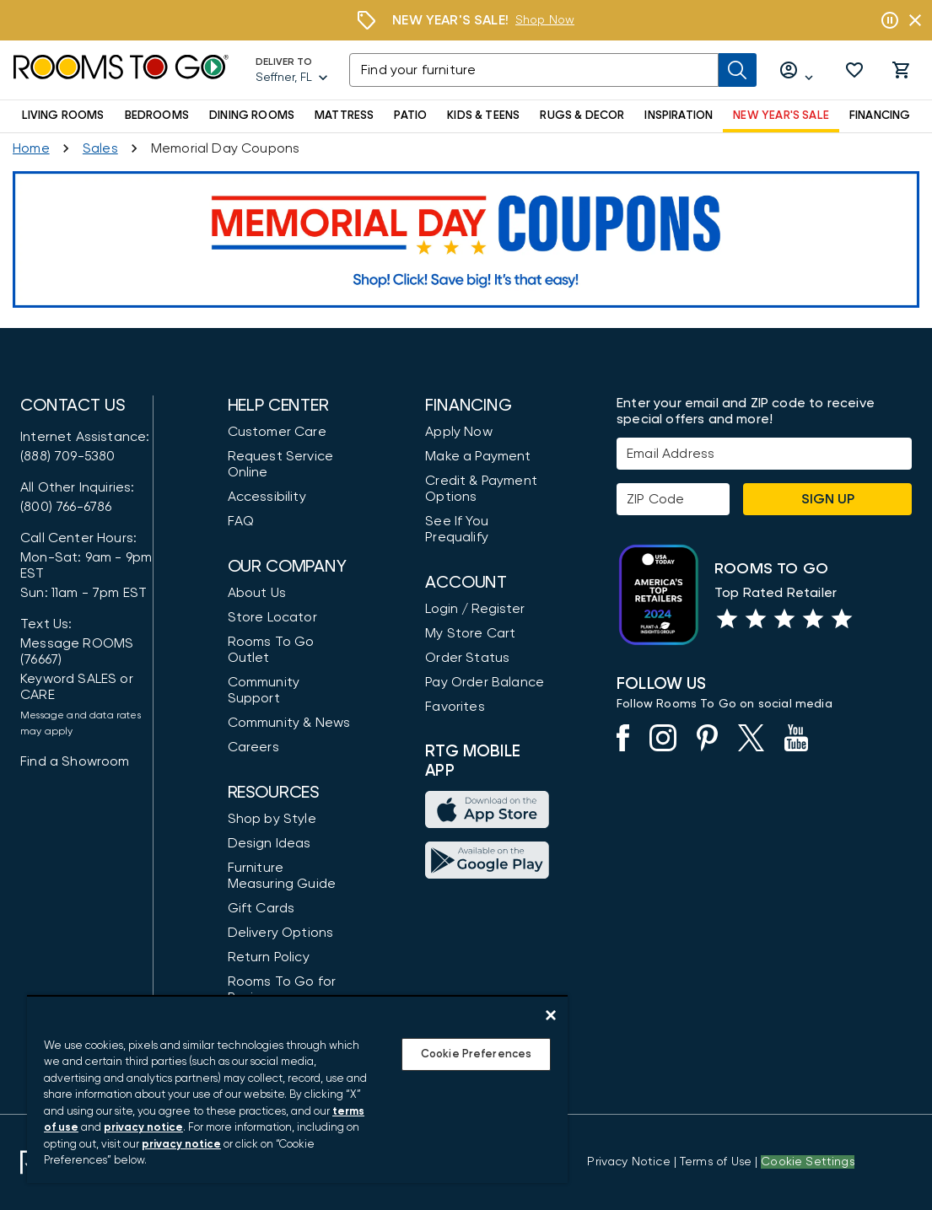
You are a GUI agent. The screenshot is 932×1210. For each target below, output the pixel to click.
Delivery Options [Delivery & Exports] (281, 932)
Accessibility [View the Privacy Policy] (267, 496)
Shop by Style (272, 818)
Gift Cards (261, 908)
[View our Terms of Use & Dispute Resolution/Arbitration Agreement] (716, 1162)
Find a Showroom (75, 761)
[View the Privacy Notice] (628, 1162)
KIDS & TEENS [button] (483, 115)
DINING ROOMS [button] (251, 115)
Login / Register (475, 609)
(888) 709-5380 (67, 456)
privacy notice (143, 1127)
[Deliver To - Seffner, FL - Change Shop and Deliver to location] (292, 70)
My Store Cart (470, 633)
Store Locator (272, 617)
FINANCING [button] (880, 115)
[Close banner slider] (915, 20)
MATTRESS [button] (344, 115)
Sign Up (827, 499)
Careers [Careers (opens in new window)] (253, 747)
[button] (854, 70)
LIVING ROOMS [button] (63, 115)
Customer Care (277, 431)
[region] (297, 1089)
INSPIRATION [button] (678, 115)
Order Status (467, 657)
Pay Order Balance (484, 682)
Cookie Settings (807, 1162)
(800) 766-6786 (65, 507)
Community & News (289, 722)
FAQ (241, 521)
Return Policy (269, 957)
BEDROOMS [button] (157, 115)
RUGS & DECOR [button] (582, 115)
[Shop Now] (544, 21)
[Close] (551, 1015)
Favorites (455, 706)
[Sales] (100, 148)
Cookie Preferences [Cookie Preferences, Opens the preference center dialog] (476, 1054)
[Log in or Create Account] (797, 70)
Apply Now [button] (459, 431)
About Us (257, 593)
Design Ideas (269, 843)
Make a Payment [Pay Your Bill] (478, 456)
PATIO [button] (410, 115)
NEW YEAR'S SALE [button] (781, 115)
